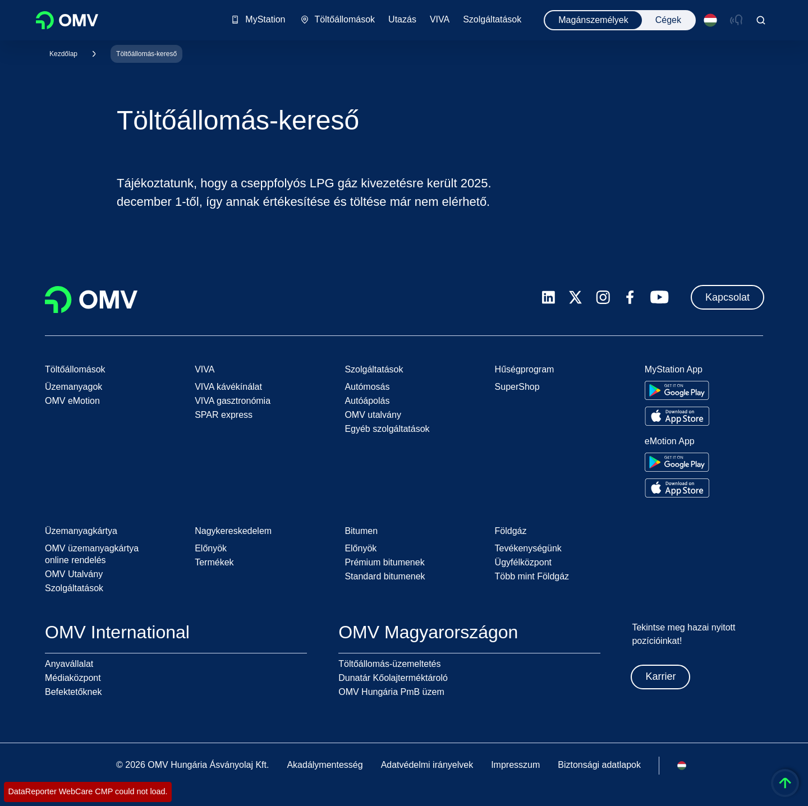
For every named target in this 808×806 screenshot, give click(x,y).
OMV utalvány (373, 415)
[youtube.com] (659, 297)
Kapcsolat (727, 297)
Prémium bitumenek (384, 562)
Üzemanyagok (73, 387)
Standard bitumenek (385, 576)
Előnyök (211, 548)
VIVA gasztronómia (232, 401)
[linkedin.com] (548, 298)
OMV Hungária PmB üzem (391, 692)
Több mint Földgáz (532, 576)
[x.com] (575, 297)
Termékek (214, 562)
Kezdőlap (63, 54)
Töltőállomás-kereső (146, 54)
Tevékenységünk (528, 548)
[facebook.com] (630, 297)
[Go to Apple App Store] (677, 416)
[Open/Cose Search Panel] (761, 20)
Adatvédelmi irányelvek (427, 765)
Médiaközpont (73, 678)
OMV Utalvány (74, 574)
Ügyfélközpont (523, 562)
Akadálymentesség (324, 765)
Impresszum (515, 765)
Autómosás (367, 387)
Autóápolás (367, 401)
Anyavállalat (69, 664)
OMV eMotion (72, 401)
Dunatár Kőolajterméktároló (393, 678)
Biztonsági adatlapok (599, 765)
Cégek (668, 20)
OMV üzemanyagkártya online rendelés (92, 554)
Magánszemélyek (593, 20)
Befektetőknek (73, 692)
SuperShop (517, 387)
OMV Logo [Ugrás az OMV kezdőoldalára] (67, 20)
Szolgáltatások (74, 588)
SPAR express (223, 415)
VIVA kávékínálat (228, 387)
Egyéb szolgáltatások (387, 429)
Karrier (660, 676)
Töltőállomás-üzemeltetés (389, 664)
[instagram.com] (603, 298)
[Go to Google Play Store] (677, 390)
